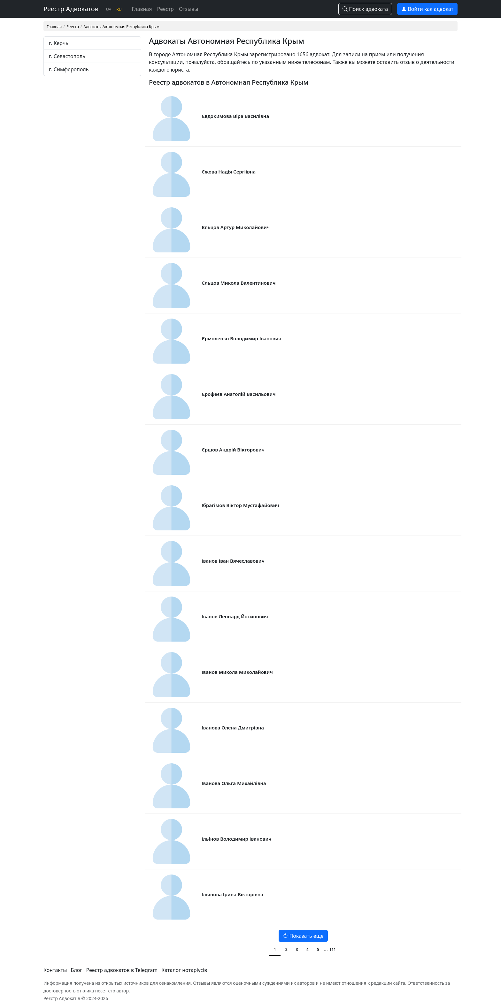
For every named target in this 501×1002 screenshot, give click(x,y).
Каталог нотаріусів (184, 970)
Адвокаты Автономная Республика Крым (121, 27)
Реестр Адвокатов (70, 8)
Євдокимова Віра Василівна (235, 116)
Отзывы (188, 8)
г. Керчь (58, 43)
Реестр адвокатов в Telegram (122, 970)
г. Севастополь (67, 56)
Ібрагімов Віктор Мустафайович (240, 505)
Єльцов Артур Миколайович (236, 227)
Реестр (165, 8)
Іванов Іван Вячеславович (233, 561)
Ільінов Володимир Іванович (236, 839)
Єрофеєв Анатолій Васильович (239, 394)
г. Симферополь (69, 69)
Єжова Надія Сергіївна (229, 171)
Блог (76, 970)
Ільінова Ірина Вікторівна (232, 894)
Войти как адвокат (427, 8)
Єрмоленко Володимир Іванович (241, 338)
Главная (142, 8)
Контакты (55, 970)
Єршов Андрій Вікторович (233, 449)
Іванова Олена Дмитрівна (233, 727)
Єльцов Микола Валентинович (239, 283)
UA (108, 9)
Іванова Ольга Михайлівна (234, 783)
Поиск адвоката (365, 8)
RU (118, 9)
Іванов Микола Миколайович (237, 672)
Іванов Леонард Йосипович (235, 616)
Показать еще (303, 935)
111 (332, 949)
